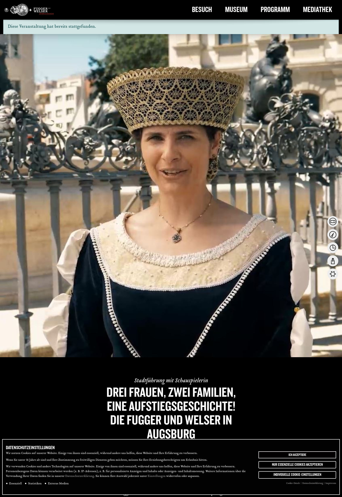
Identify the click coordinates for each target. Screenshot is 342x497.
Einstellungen (157, 476)
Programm (275, 10)
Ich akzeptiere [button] (297, 455)
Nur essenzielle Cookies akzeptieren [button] (297, 465)
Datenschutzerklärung (79, 476)
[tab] (333, 221)
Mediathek (317, 10)
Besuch (202, 10)
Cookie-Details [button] (293, 483)
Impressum (330, 483)
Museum (236, 10)
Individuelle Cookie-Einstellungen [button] (297, 475)
